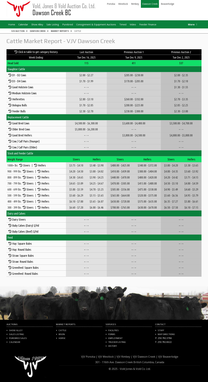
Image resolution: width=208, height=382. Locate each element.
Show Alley (37, 24)
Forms (111, 334)
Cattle (62, 330)
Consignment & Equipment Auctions (96, 24)
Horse (62, 338)
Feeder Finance (147, 24)
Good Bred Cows (20, 123)
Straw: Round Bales (22, 261)
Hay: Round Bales (21, 249)
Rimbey (135, 3)
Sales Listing (16, 334)
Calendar (23, 24)
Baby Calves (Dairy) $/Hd (25, 225)
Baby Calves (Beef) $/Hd (25, 231)
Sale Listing (52, 24)
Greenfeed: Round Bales (25, 273)
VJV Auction (18, 31)
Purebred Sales (18, 338)
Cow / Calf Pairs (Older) (24, 147)
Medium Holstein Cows (24, 93)
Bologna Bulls (19, 105)
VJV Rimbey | (124, 356)
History (112, 346)
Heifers (42, 165)
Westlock (123, 3)
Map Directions (166, 334)
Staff (161, 330)
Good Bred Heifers (22, 135)
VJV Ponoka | (89, 356)
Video (133, 24)
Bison (62, 334)
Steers (26, 165)
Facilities (113, 330)
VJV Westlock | (107, 356)
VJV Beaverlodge (168, 356)
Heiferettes (18, 99)
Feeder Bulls (19, 111)
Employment (115, 338)
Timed (122, 24)
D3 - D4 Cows (19, 81)
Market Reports (60, 31)
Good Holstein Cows (22, 87)
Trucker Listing (117, 342)
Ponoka (111, 3)
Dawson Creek (150, 3)
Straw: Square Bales (23, 255)
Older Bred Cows (21, 129)
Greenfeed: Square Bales (25, 267)
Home (11, 24)
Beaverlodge (167, 3)
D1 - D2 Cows (19, 75)
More (191, 24)
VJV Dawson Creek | (145, 356)
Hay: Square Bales (22, 243)
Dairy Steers (19, 219)
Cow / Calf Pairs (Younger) (26, 141)
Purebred (67, 24)
